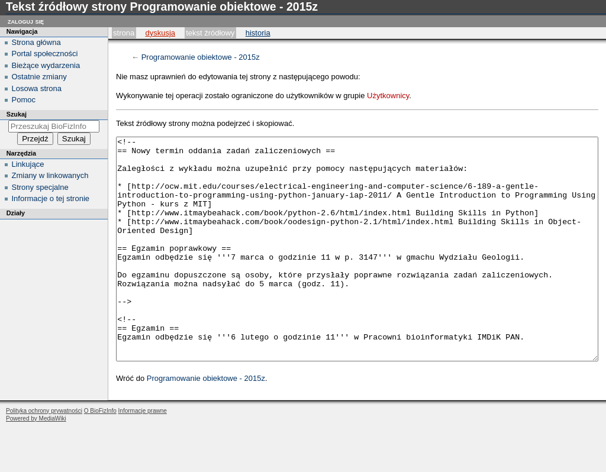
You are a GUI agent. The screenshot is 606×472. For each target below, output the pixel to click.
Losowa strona (37, 88)
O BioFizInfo (100, 455)
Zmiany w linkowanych (50, 175)
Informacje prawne (142, 455)
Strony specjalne (40, 187)
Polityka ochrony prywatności (44, 455)
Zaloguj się (26, 21)
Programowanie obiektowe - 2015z (200, 57)
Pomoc (24, 99)
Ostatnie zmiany (39, 76)
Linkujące (28, 164)
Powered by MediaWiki (36, 463)
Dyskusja (160, 32)
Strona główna (36, 42)
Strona (123, 32)
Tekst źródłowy (210, 32)
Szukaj (17, 114)
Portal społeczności (45, 53)
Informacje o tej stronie (51, 198)
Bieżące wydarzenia (46, 65)
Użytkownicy (388, 95)
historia (258, 32)
